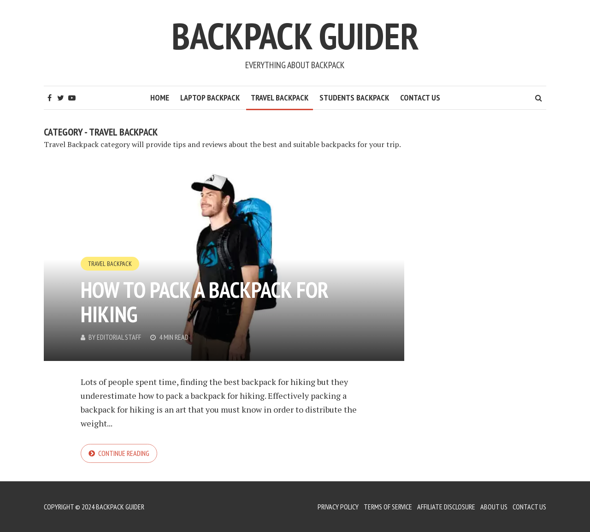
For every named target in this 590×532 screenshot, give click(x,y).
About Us (493, 506)
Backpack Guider (295, 35)
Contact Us (420, 97)
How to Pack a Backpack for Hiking (205, 301)
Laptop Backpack (210, 97)
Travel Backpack (279, 97)
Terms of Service (388, 506)
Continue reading (123, 453)
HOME (159, 97)
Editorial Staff (119, 337)
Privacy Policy (338, 506)
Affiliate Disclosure (446, 506)
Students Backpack (354, 97)
